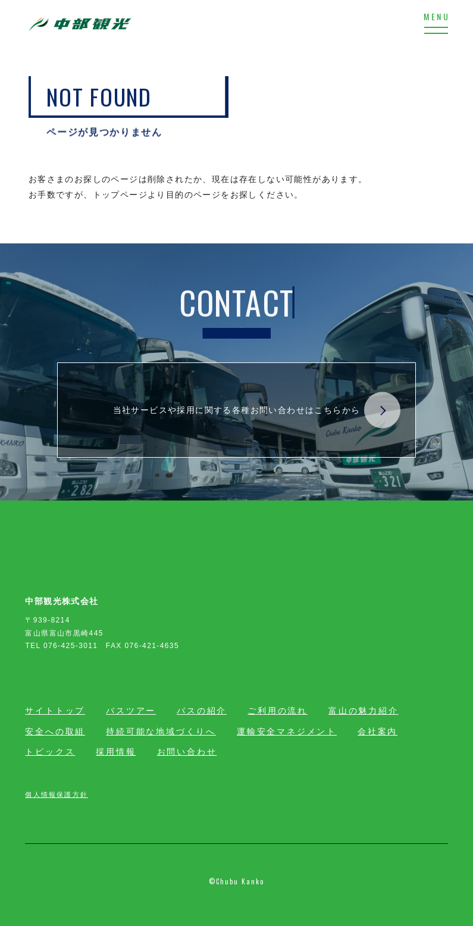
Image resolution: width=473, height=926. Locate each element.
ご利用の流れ (278, 710)
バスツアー (131, 710)
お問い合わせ (187, 751)
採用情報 (116, 751)
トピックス (50, 751)
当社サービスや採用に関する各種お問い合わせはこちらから (256, 410)
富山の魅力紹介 (363, 710)
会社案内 (377, 731)
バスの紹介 (202, 710)
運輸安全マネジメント (287, 731)
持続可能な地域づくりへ (161, 731)
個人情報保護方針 (56, 794)
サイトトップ (55, 710)
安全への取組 (55, 731)
